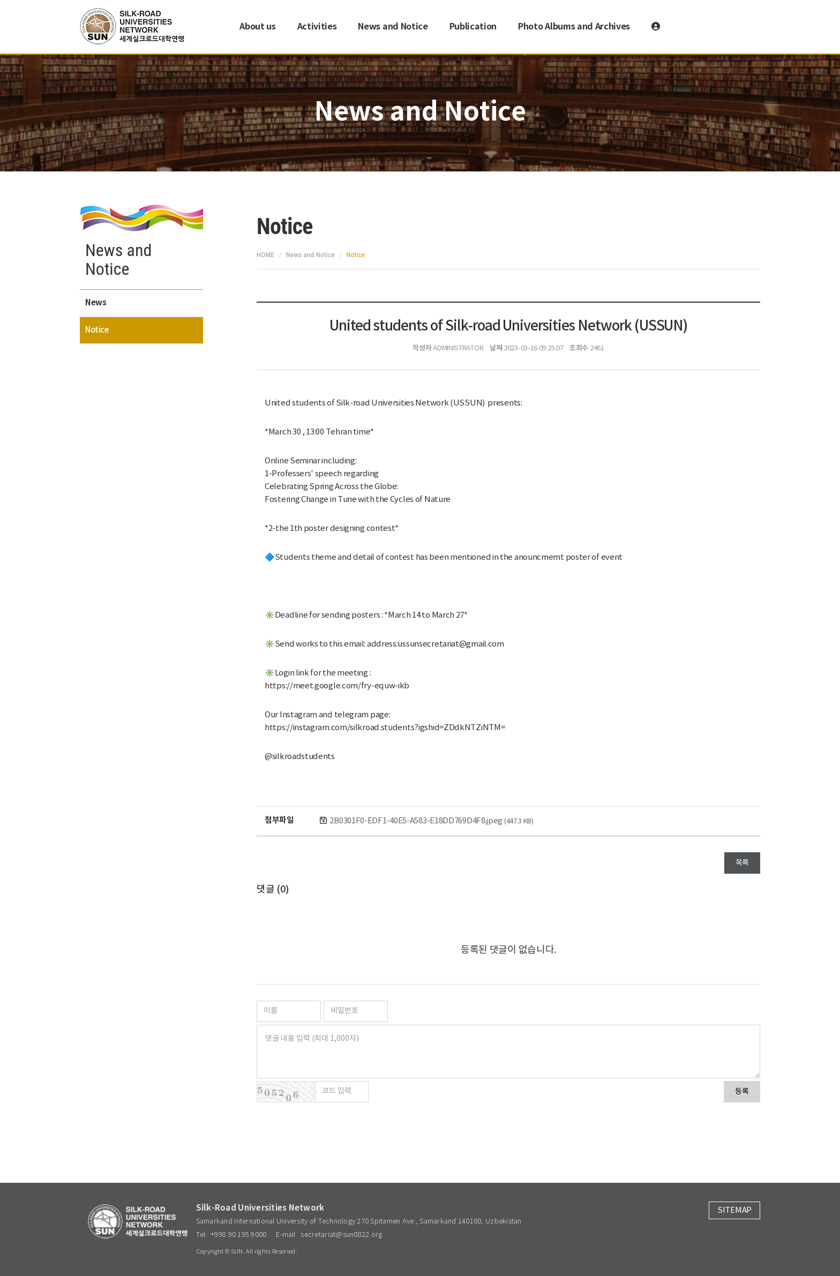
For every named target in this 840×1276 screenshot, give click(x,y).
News (95, 302)
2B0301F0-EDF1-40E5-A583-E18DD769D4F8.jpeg (431, 820)
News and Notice (393, 26)
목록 (742, 863)
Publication (473, 26)
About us (257, 26)
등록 (742, 1091)
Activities (317, 26)
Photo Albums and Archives (574, 26)
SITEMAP (734, 1210)
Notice (96, 330)
